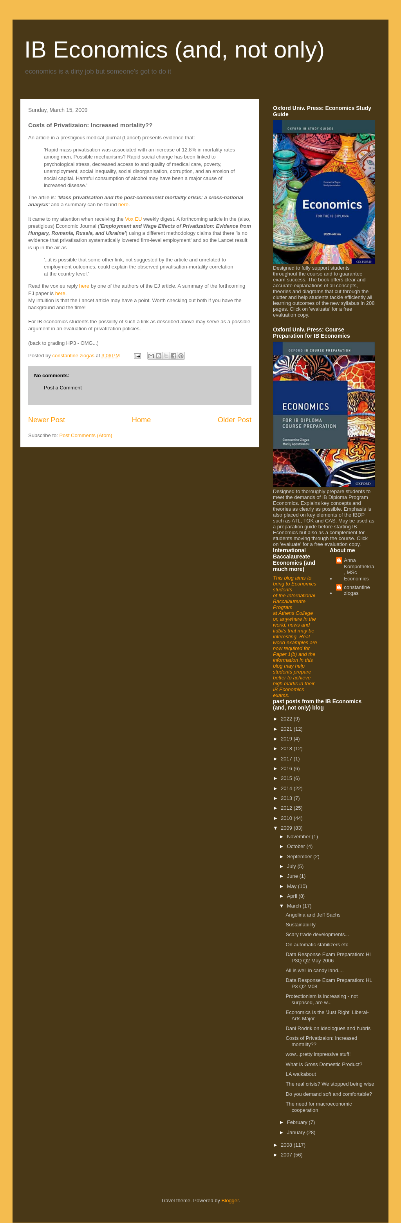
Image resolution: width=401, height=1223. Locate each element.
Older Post (234, 420)
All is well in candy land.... (314, 970)
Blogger (230, 1200)
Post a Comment (63, 388)
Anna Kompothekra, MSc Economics (359, 569)
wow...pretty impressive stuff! (317, 1054)
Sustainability (300, 925)
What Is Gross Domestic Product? (323, 1064)
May (292, 886)
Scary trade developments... (317, 934)
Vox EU (133, 219)
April (293, 896)
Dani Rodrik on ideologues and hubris (327, 1028)
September (300, 856)
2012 (287, 808)
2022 (287, 719)
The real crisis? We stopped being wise (329, 1084)
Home (141, 420)
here (123, 204)
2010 (287, 818)
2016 (287, 768)
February (298, 1122)
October (297, 846)
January (297, 1132)
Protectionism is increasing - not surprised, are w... (321, 999)
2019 (287, 739)
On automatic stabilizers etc (316, 944)
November (299, 836)
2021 (287, 729)
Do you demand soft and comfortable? (328, 1094)
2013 (287, 798)
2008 (287, 1145)
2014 (287, 788)
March (295, 906)
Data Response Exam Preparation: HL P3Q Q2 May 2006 (328, 957)
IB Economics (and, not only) (174, 49)
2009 (287, 828)
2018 (287, 748)
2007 (287, 1155)
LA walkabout (300, 1074)
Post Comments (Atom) (86, 435)
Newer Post (46, 420)
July (292, 866)
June (293, 876)
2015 (287, 778)
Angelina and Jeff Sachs (312, 915)
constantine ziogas (357, 590)
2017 (287, 759)
